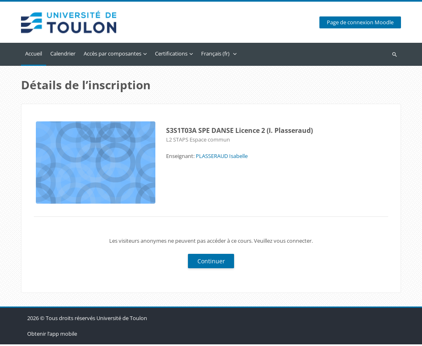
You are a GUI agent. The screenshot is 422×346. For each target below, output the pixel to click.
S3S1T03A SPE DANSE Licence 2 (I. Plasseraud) (239, 132)
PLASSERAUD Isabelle (222, 157)
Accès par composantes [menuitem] (112, 55)
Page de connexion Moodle (360, 23)
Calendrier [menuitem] (62, 55)
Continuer (211, 263)
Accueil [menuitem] (33, 55)
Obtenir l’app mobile (52, 335)
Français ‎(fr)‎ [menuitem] (215, 55)
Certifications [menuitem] (171, 55)
